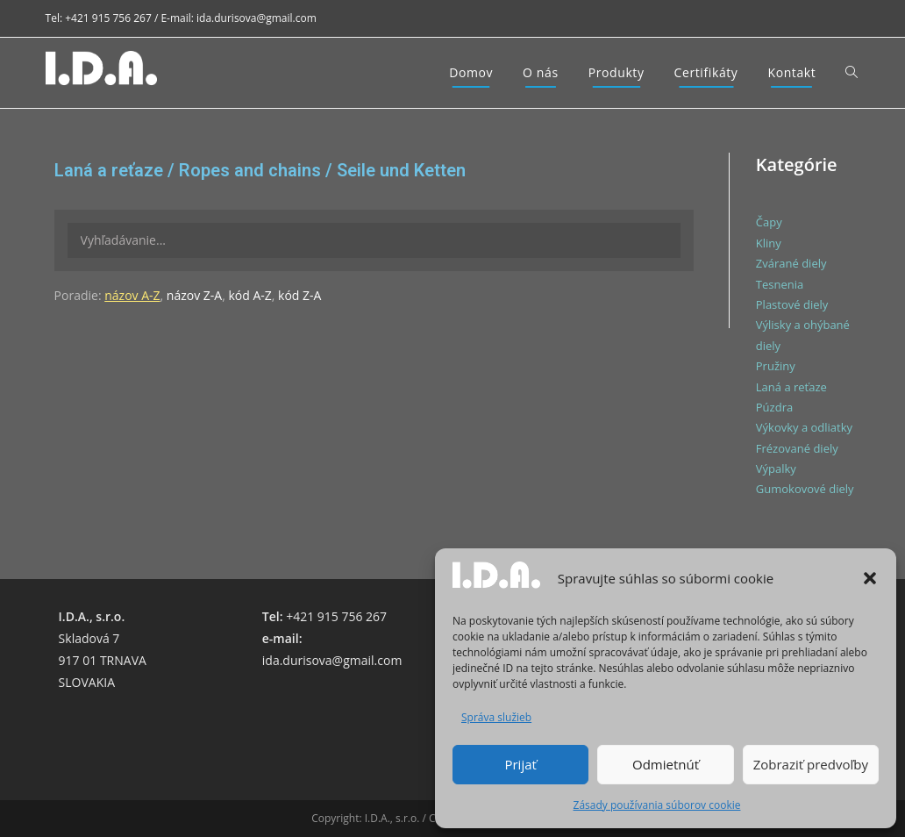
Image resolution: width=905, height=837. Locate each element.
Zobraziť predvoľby (810, 764)
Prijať (520, 764)
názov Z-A (194, 295)
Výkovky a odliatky (804, 427)
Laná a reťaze (791, 387)
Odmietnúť (665, 764)
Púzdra (774, 407)
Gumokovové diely (805, 489)
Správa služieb (496, 717)
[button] (870, 578)
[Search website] (851, 73)
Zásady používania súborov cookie (657, 805)
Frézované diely (797, 448)
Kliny (768, 243)
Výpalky (776, 468)
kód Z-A (299, 295)
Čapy (769, 222)
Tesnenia (779, 284)
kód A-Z (249, 295)
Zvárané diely (791, 263)
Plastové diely (792, 304)
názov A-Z (132, 295)
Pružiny (775, 366)
